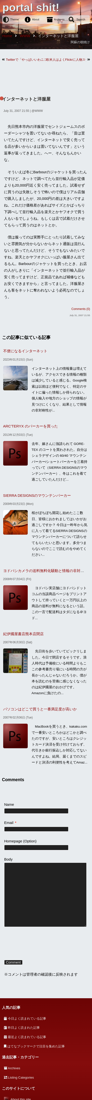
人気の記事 (11, 1007)
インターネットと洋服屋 (26, 99)
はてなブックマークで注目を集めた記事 (36, 1046)
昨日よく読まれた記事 (24, 1027)
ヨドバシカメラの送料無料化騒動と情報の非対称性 (45, 571)
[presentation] (41, 944)
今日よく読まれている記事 (27, 1018)
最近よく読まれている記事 (27, 1037)
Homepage (13, 841)
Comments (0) (80, 309)
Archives (59, 19)
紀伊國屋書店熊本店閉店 (23, 634)
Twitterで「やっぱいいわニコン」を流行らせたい (26, 59)
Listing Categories (21, 1077)
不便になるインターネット (25, 351)
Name (9, 804)
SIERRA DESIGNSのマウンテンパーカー (37, 495)
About (35, 19)
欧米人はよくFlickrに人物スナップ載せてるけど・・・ (66, 59)
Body (8, 859)
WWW (39, 111)
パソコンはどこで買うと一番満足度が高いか (40, 709)
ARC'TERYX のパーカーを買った (30, 426)
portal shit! (30, 7)
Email (10, 823)
